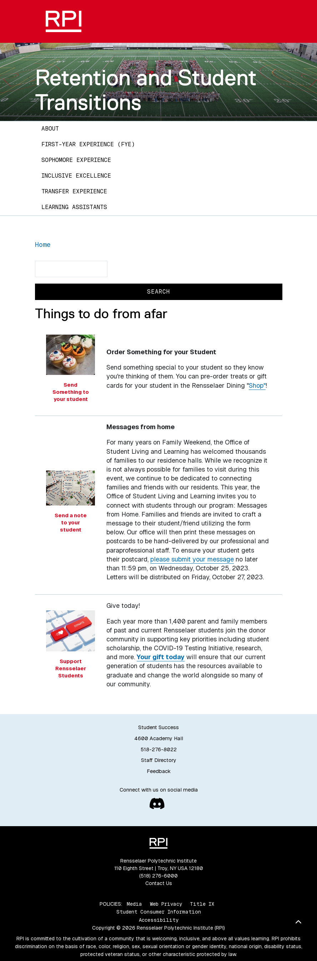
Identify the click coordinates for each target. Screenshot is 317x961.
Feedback (159, 771)
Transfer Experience (74, 191)
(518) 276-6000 (158, 876)
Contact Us (158, 883)
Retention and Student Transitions (146, 90)
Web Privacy (166, 904)
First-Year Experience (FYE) (88, 144)
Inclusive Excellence (76, 175)
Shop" (257, 385)
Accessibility (158, 920)
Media (134, 904)
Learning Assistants (74, 207)
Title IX (202, 904)
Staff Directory (158, 760)
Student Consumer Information (158, 912)
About (50, 128)
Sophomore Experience (76, 160)
